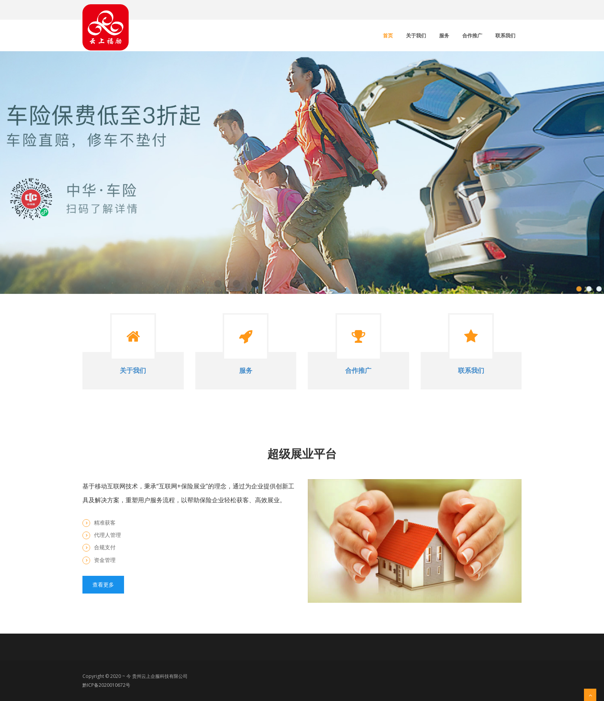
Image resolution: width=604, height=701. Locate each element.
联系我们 (505, 35)
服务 (444, 35)
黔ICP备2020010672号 (106, 685)
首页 (388, 35)
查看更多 (103, 584)
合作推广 (472, 35)
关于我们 (416, 35)
